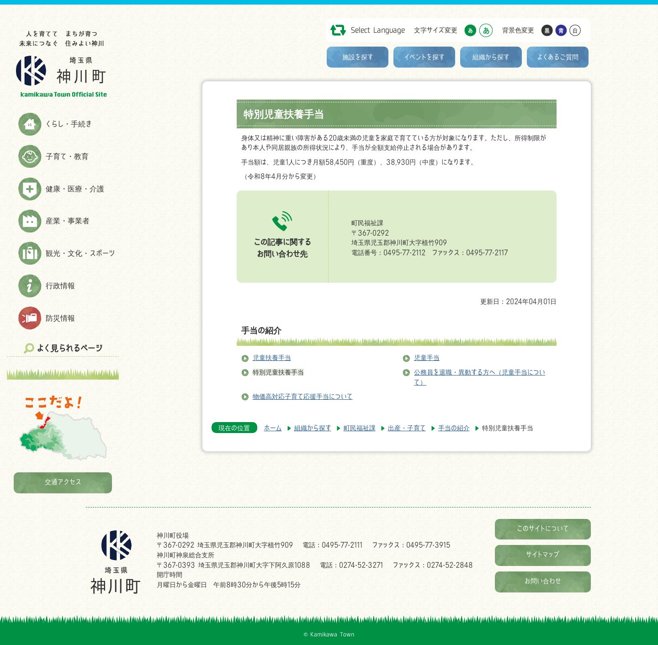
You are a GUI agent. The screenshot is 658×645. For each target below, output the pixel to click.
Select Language (378, 29)
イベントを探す (424, 56)
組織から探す (490, 56)
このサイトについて (543, 528)
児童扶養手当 (272, 357)
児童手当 (427, 357)
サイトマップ (543, 554)
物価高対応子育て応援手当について (303, 396)
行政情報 (60, 285)
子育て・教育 (67, 156)
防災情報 (60, 318)
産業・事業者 (68, 220)
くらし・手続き (69, 123)
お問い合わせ (543, 580)
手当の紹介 (261, 330)
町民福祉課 (360, 427)
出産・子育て (407, 427)
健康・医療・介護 (75, 188)
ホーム (273, 427)
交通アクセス (63, 481)
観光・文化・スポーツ (80, 253)
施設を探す (357, 56)
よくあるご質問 (557, 56)
